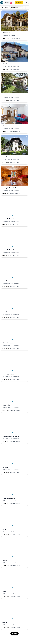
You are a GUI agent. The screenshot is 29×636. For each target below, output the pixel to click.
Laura (4, 591)
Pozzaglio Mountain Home (10, 188)
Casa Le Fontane (7, 95)
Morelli (4, 126)
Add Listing (19, 2)
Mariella (4, 64)
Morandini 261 (6, 405)
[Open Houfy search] (8, 2)
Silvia (4, 529)
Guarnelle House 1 (8, 219)
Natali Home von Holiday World (11, 436)
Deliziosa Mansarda (8, 374)
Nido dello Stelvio (7, 343)
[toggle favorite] (26, 12)
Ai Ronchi (5, 560)
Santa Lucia (6, 281)
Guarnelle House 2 (8, 250)
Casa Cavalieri (6, 157)
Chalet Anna (6, 33)
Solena (4, 622)
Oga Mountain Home (8, 498)
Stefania (5, 467)
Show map (14, 633)
